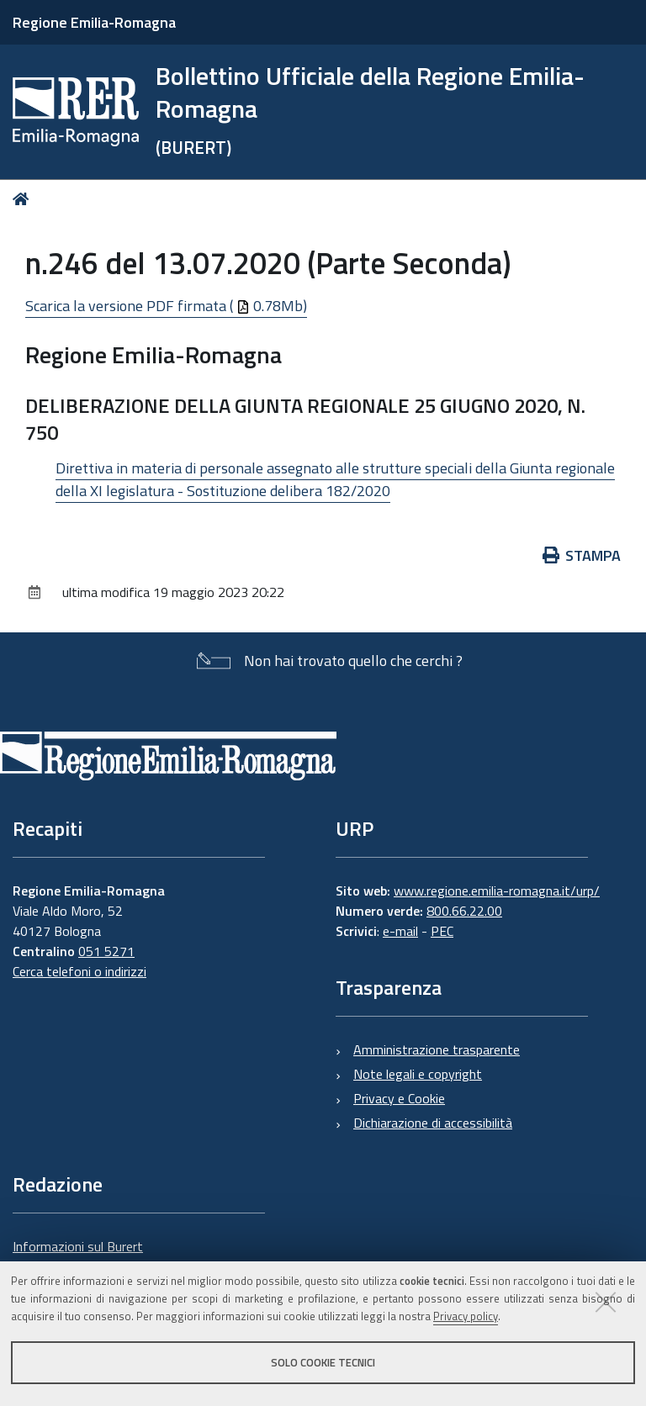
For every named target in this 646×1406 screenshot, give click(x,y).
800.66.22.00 (464, 911)
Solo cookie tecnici (323, 1362)
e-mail (400, 931)
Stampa (582, 555)
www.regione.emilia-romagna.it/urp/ (497, 890)
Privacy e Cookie (399, 1098)
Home (24, 199)
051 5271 (106, 951)
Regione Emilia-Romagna (94, 22)
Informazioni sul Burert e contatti (78, 1256)
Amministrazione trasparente (436, 1049)
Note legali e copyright (417, 1074)
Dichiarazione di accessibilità (432, 1123)
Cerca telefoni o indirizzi (79, 971)
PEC (442, 931)
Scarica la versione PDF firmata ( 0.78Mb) (166, 305)
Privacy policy (465, 1316)
